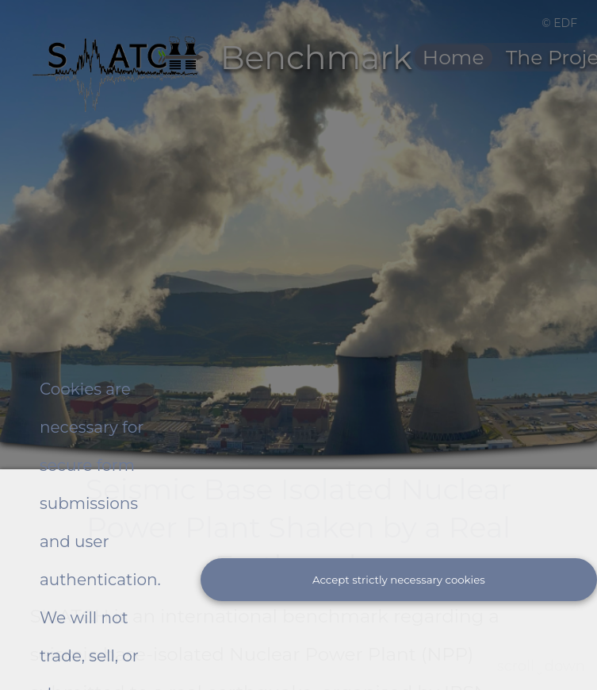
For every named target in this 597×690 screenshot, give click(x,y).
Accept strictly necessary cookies (398, 579)
